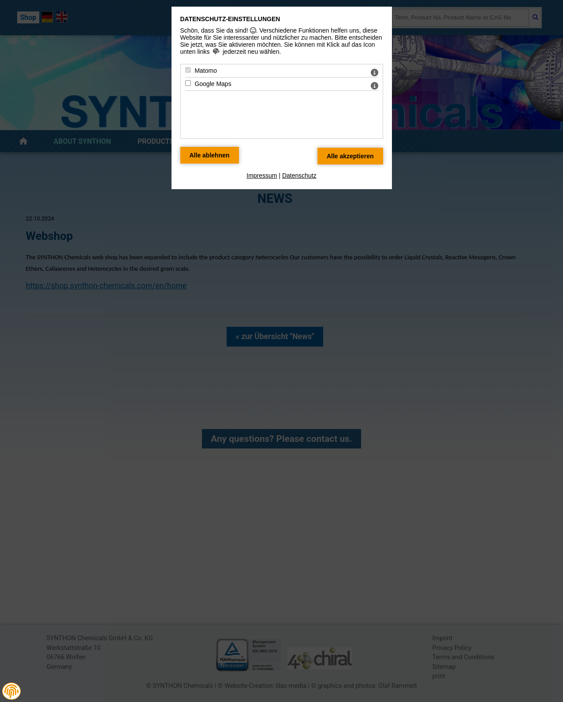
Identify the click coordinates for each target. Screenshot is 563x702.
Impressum (261, 175)
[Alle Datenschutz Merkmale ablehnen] (209, 155)
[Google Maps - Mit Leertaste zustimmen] (188, 83)
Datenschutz (299, 175)
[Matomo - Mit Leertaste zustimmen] (188, 70)
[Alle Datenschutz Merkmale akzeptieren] (350, 156)
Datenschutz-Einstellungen (230, 18)
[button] (11, 691)
